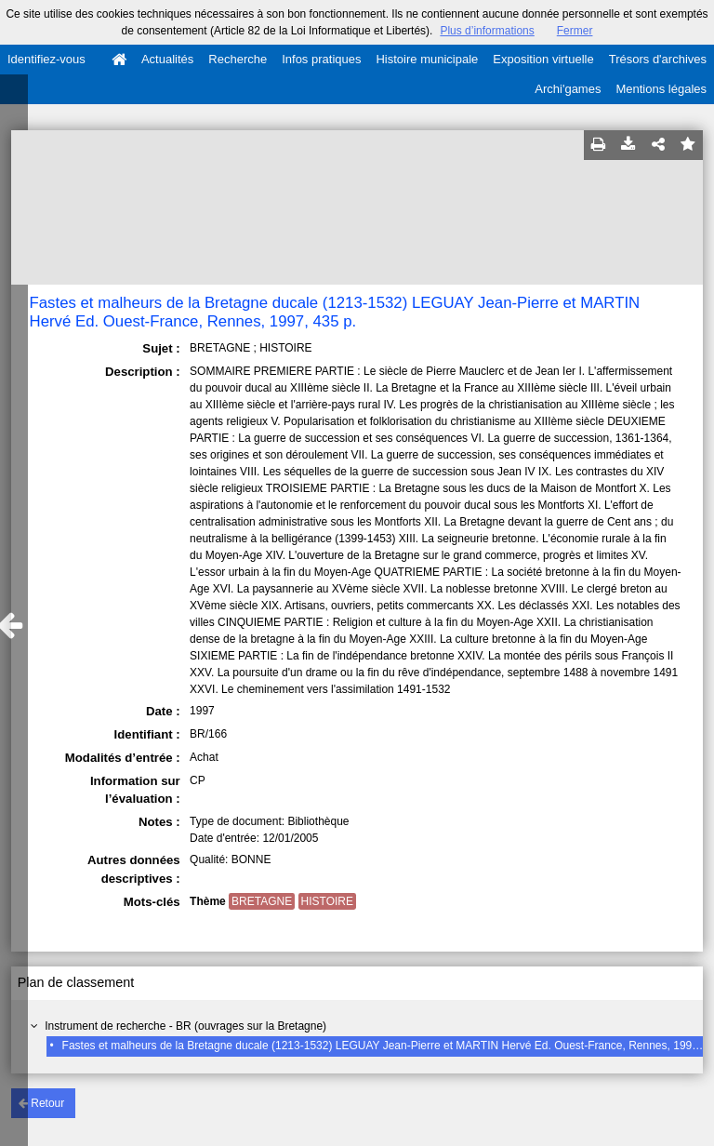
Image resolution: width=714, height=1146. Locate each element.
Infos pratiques (321, 59)
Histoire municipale (427, 59)
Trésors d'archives (658, 59)
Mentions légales (661, 89)
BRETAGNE (261, 901)
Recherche (237, 59)
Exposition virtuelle (543, 59)
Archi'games (568, 89)
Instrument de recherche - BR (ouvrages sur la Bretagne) (185, 1026)
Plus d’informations (487, 30)
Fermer (575, 30)
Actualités (167, 59)
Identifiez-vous (46, 59)
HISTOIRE (327, 901)
